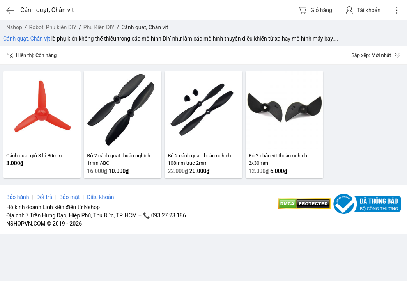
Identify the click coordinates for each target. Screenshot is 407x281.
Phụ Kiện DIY (99, 27)
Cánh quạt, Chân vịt (26, 39)
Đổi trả (44, 197)
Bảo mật (69, 197)
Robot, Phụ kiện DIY (52, 27)
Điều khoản (100, 197)
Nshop (14, 27)
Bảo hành (17, 197)
